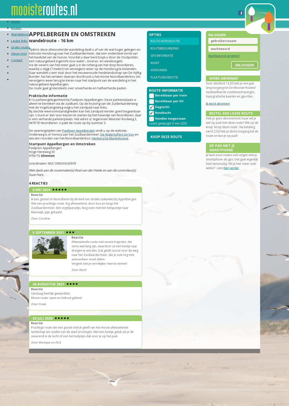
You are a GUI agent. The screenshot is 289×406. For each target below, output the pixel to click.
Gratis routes (118, 23)
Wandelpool (59, 23)
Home (17, 23)
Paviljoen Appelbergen (89, 155)
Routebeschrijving (165, 55)
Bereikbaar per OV (169, 109)
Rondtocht (163, 121)
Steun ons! (149, 23)
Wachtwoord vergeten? (218, 62)
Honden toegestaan (170, 127)
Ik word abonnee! (212, 114)
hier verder (240, 191)
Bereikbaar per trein (171, 104)
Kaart (155, 69)
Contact (173, 23)
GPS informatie (162, 62)
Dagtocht (162, 115)
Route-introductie (165, 48)
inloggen (233, 69)
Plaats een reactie (164, 84)
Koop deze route (166, 145)
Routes (34, 23)
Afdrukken (159, 77)
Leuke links (88, 23)
